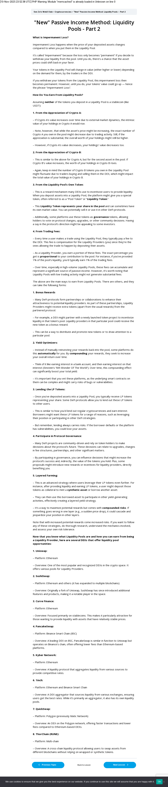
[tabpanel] (84, 386)
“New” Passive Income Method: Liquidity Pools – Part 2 (99, 12)
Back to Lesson (84, 765)
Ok (159, 781)
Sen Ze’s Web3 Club (43, 12)
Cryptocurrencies (63, 12)
